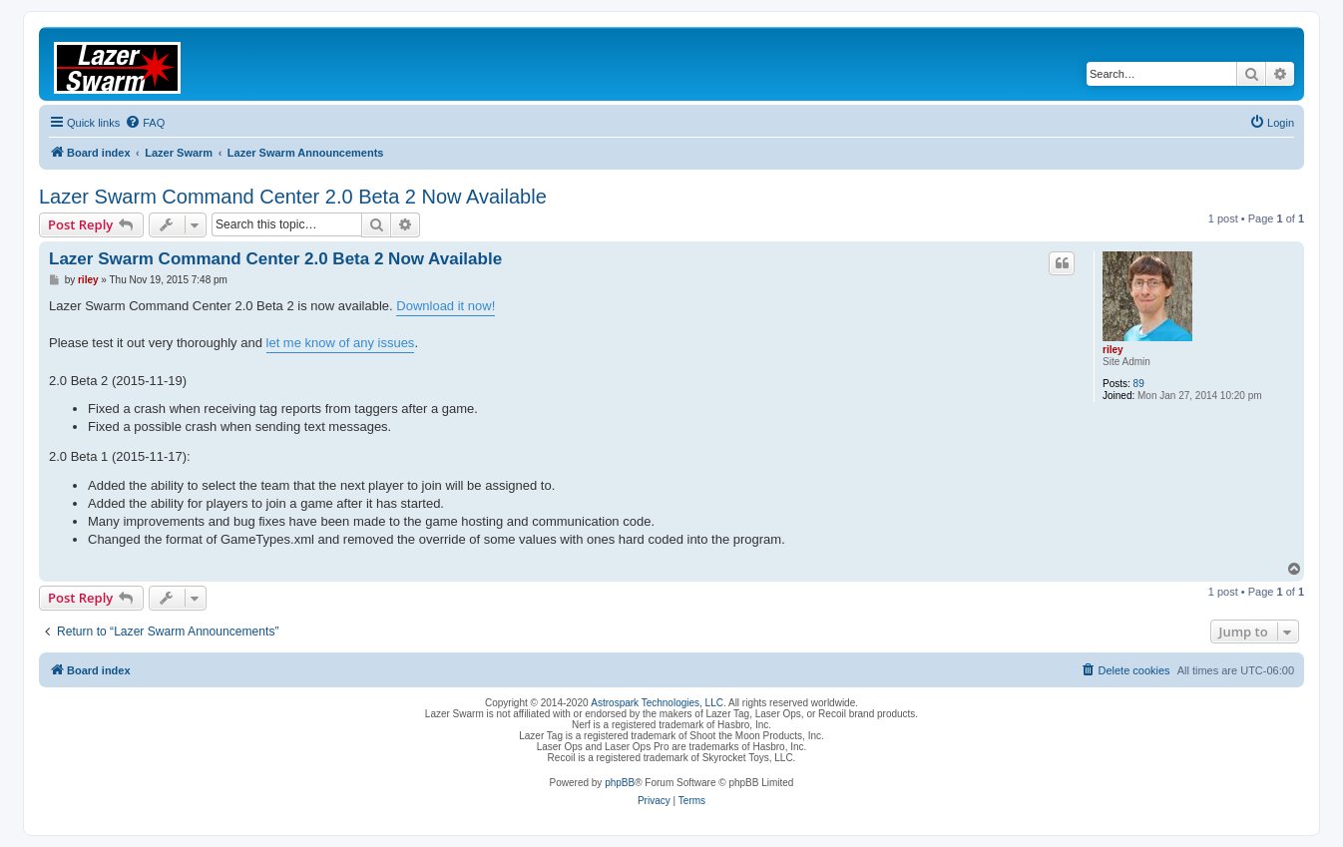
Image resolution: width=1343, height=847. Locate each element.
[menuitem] (145, 123)
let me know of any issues (340, 342)
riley (1113, 349)
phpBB (620, 782)
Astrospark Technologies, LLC (657, 702)
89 (1138, 383)
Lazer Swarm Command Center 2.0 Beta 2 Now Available (293, 197)
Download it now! (445, 305)
